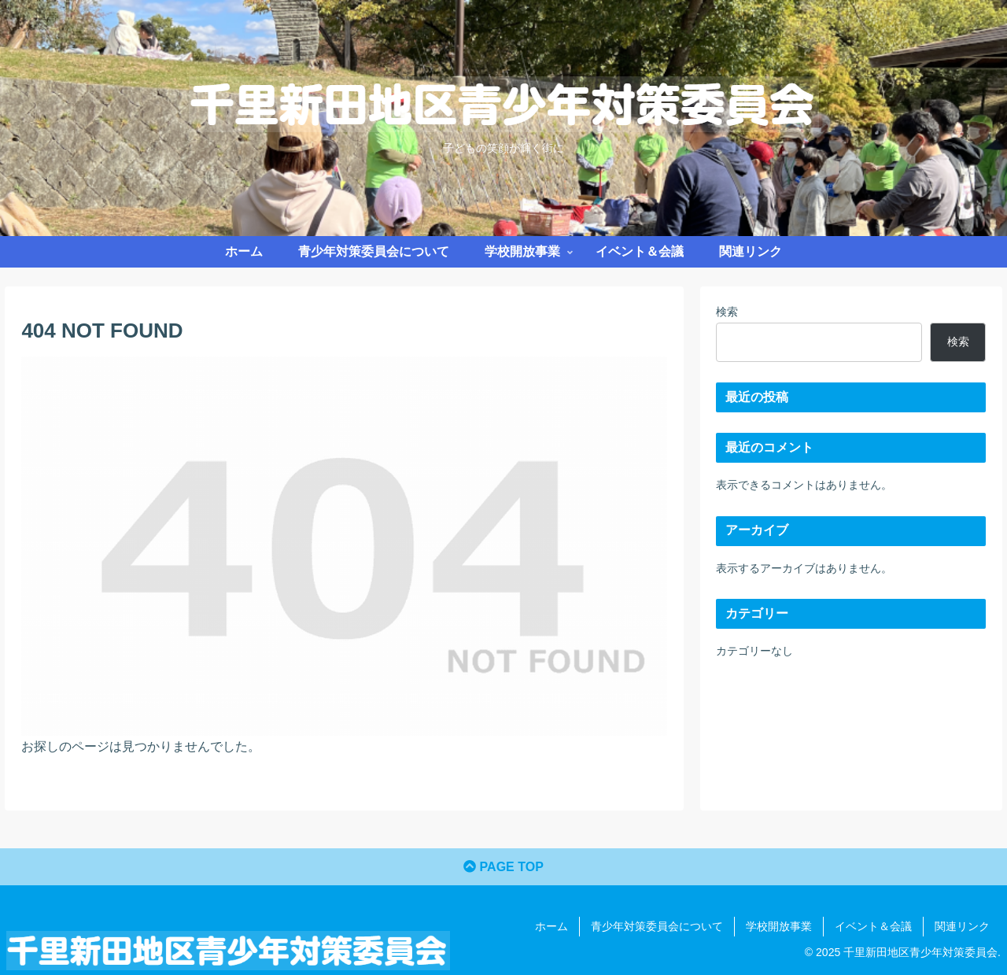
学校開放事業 (779, 926)
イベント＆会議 (873, 926)
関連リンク (962, 926)
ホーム (551, 926)
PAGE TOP (503, 866)
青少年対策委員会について (657, 926)
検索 (727, 311)
